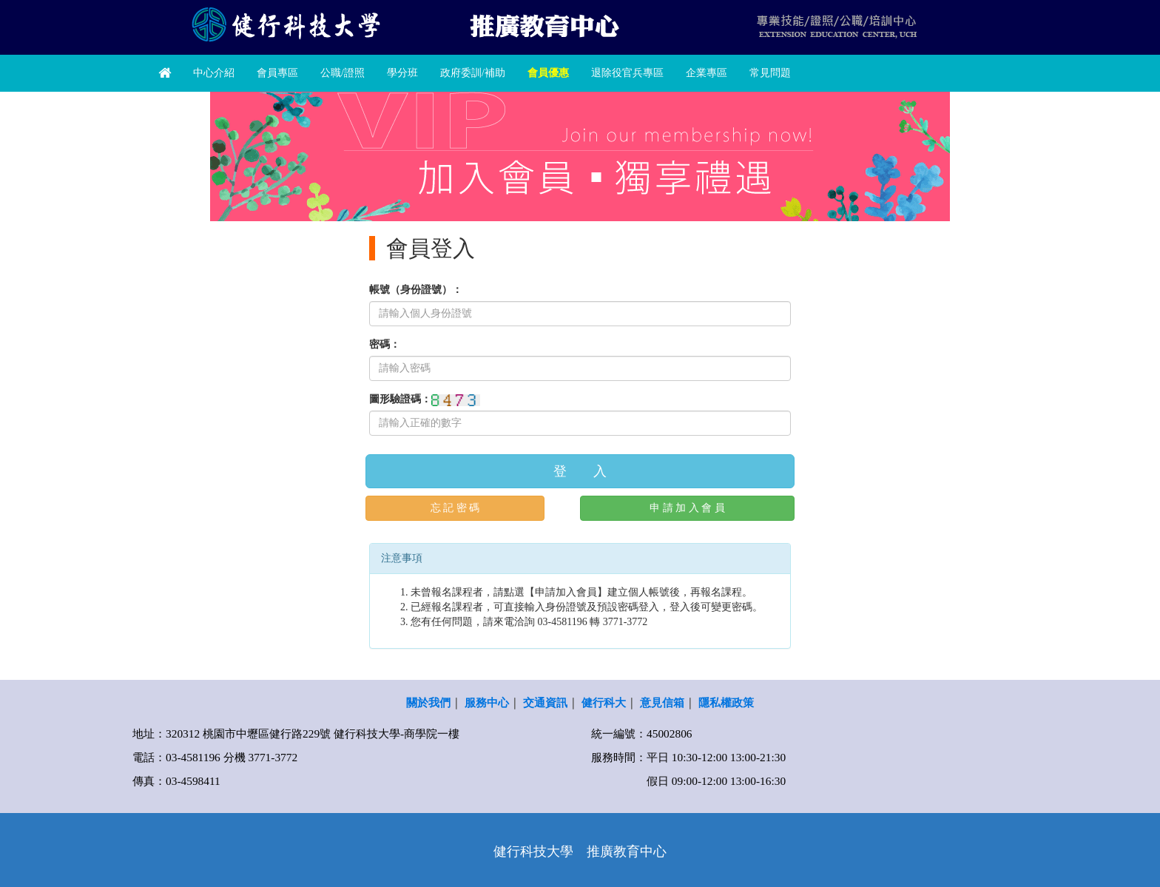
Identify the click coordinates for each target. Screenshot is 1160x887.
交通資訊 (545, 702)
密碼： (384, 344)
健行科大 (603, 702)
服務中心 (487, 702)
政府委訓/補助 (472, 72)
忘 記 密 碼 (455, 507)
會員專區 (277, 72)
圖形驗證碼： (400, 399)
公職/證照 (342, 72)
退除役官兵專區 (627, 72)
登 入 (580, 471)
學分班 (402, 72)
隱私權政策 (726, 702)
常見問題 (770, 72)
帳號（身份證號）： (415, 289)
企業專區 (706, 72)
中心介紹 (214, 72)
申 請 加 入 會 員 (687, 507)
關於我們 (428, 702)
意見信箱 (662, 702)
